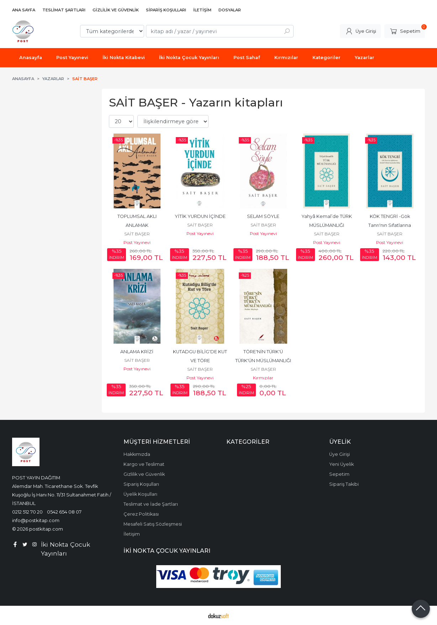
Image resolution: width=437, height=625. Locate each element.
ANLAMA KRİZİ (136, 351)
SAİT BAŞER (137, 233)
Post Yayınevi (137, 242)
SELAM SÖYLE (263, 216)
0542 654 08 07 (64, 512)
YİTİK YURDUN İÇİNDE (200, 216)
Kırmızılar (263, 377)
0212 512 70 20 (27, 512)
